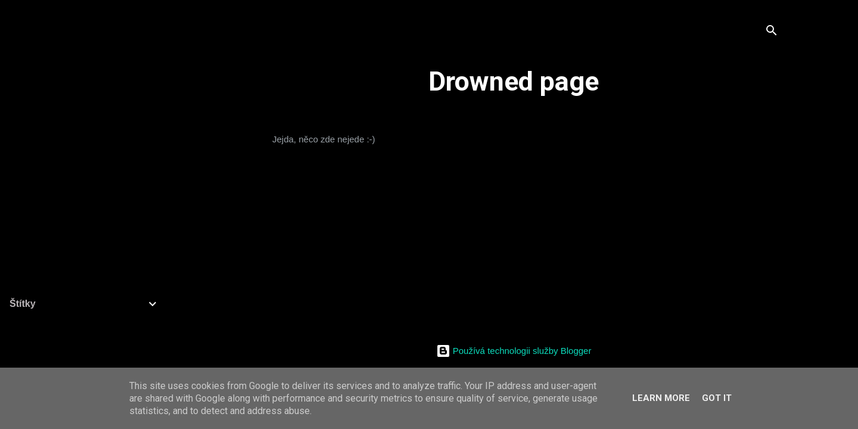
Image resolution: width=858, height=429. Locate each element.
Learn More (661, 398)
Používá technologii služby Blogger (514, 351)
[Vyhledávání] (771, 32)
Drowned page (513, 81)
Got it (717, 398)
